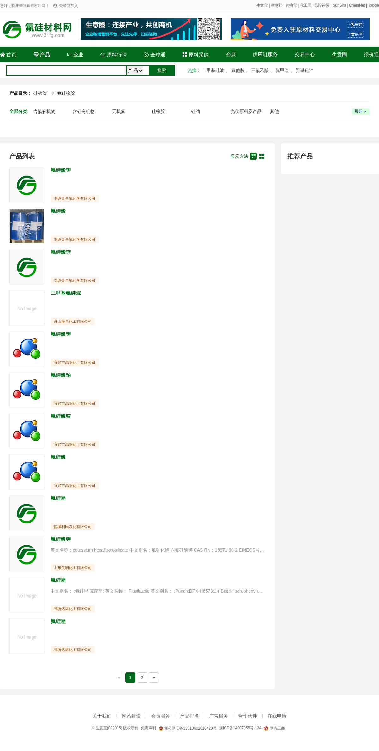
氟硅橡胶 (66, 93)
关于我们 (102, 715)
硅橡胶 (40, 93)
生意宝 (262, 5)
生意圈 (339, 54)
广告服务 (218, 715)
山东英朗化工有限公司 (73, 567)
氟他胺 (237, 70)
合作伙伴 (247, 715)
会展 (231, 54)
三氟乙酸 (260, 70)
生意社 (276, 5)
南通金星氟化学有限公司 (74, 198)
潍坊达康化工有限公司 (73, 608)
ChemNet (357, 5)
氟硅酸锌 (61, 252)
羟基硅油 (305, 70)
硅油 (195, 111)
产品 (41, 54)
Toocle (373, 5)
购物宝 (291, 5)
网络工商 (274, 728)
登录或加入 (68, 5)
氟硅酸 (58, 211)
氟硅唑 (58, 498)
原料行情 (113, 54)
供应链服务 (265, 54)
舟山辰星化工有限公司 (73, 321)
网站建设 (131, 715)
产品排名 (189, 715)
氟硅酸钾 (61, 170)
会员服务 (160, 715)
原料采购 (195, 54)
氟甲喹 (282, 70)
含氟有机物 (44, 111)
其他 (274, 111)
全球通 (154, 54)
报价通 (371, 54)
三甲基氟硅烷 (66, 293)
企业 (75, 54)
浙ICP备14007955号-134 (240, 728)
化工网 (305, 5)
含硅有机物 (84, 111)
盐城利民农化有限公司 (73, 526)
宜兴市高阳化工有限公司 (74, 362)
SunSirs (339, 5)
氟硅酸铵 (61, 416)
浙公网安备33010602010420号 (188, 728)
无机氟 (118, 111)
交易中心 (305, 54)
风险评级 (321, 5)
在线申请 (277, 715)
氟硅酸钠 (61, 375)
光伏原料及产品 (246, 111)
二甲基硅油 (213, 70)
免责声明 (148, 728)
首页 (8, 54)
